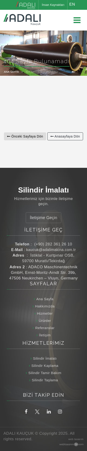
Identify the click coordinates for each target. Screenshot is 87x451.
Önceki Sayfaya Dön (25, 136)
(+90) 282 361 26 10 (53, 244)
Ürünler (45, 321)
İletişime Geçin (43, 217)
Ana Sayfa (45, 299)
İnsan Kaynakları (53, 5)
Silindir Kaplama (44, 366)
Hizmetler (45, 313)
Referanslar (45, 328)
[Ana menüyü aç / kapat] (77, 20)
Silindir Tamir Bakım (44, 373)
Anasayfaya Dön (65, 136)
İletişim (45, 335)
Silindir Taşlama (45, 380)
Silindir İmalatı (45, 358)
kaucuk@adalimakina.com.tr (51, 250)
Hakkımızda (45, 306)
